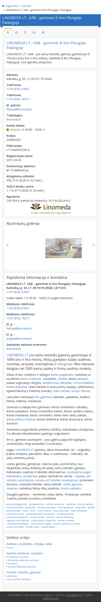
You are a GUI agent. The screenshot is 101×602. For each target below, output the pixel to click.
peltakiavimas (36, 504)
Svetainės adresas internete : (27, 345)
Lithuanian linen (15, 513)
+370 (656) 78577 (17, 318)
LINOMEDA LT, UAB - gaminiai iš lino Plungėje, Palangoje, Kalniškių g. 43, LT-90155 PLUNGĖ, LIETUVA (46, 286)
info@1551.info (50, 598)
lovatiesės (80, 507)
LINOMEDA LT (17, 355)
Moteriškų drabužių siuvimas (22, 560)
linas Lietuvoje (61, 510)
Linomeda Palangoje (17, 523)
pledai (91, 507)
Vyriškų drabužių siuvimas (21, 566)
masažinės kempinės (17, 517)
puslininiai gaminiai (16, 504)
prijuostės (30, 507)
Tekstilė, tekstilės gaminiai (23, 572)
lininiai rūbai (32, 526)
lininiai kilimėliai (65, 517)
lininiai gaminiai (65, 513)
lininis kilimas (38, 517)
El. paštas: (13, 105)
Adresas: (12, 75)
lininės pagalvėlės (62, 375)
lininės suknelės (71, 488)
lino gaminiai (43, 397)
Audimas (11, 575)
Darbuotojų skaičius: (21, 166)
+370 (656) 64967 (17, 292)
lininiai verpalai (66, 520)
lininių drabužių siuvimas (66, 523)
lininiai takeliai (85, 504)
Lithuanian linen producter (40, 513)
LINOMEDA (22, 450)
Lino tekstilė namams (18, 579)
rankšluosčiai (50, 383)
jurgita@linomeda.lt (19, 338)
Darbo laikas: (15, 125)
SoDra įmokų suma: (20, 186)
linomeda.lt (13, 349)
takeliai (62, 379)
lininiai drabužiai (16, 387)
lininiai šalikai (48, 526)
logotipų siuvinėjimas (17, 520)
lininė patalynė (65, 507)
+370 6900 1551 (74, 595)
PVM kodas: (14, 146)
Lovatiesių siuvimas (17, 556)
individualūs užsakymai (43, 520)
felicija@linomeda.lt (19, 328)
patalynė (82, 379)
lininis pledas (13, 510)
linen (32, 510)
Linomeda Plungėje (41, 523)
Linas (25, 510)
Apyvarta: (13, 196)
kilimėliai (65, 383)
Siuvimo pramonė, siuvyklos (24, 553)
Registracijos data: (19, 156)
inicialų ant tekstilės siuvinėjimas (57, 480)
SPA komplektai (83, 383)
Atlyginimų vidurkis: (20, 176)
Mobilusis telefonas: (20, 304)
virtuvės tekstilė (14, 507)
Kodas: (11, 136)
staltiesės (71, 504)
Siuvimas (11, 563)
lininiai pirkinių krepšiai (20, 419)
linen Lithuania (79, 510)
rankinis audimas (55, 504)
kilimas (50, 517)
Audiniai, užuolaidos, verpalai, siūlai (29, 544)
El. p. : (10, 324)
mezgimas (65, 364)
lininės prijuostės (47, 507)
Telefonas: (14, 85)
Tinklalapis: (14, 115)
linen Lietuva (44, 510)
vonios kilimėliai (15, 526)
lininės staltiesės (30, 379)
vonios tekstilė (80, 391)
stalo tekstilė (61, 391)
